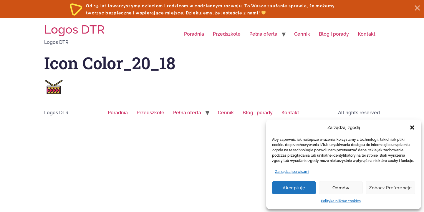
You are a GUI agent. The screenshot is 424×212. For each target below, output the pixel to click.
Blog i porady (334, 34)
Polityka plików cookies (341, 201)
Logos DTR (74, 29)
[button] (412, 127)
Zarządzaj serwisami (292, 172)
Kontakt (366, 34)
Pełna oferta (263, 34)
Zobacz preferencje (390, 188)
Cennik (302, 34)
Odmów (341, 188)
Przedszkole (227, 34)
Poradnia (194, 34)
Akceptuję (294, 188)
